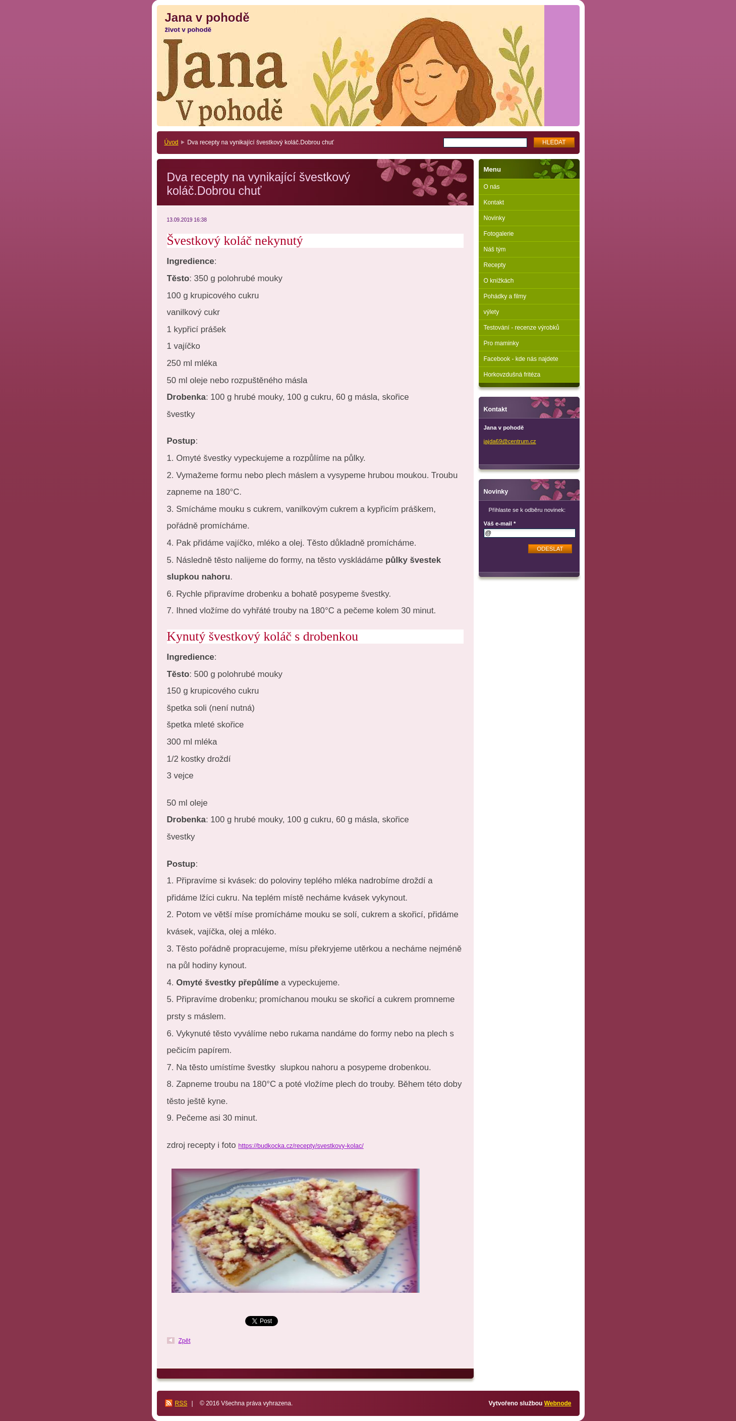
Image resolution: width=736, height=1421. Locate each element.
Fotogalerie (499, 233)
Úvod (171, 142)
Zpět (185, 1340)
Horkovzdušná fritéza (512, 374)
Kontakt (494, 202)
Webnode (558, 1403)
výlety (491, 311)
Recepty (495, 265)
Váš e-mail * (500, 523)
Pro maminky (501, 343)
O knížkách (499, 280)
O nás (492, 186)
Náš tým (495, 249)
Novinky (494, 218)
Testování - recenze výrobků (521, 327)
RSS (181, 1403)
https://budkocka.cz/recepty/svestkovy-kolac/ (300, 1145)
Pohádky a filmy (505, 296)
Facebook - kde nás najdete (521, 358)
